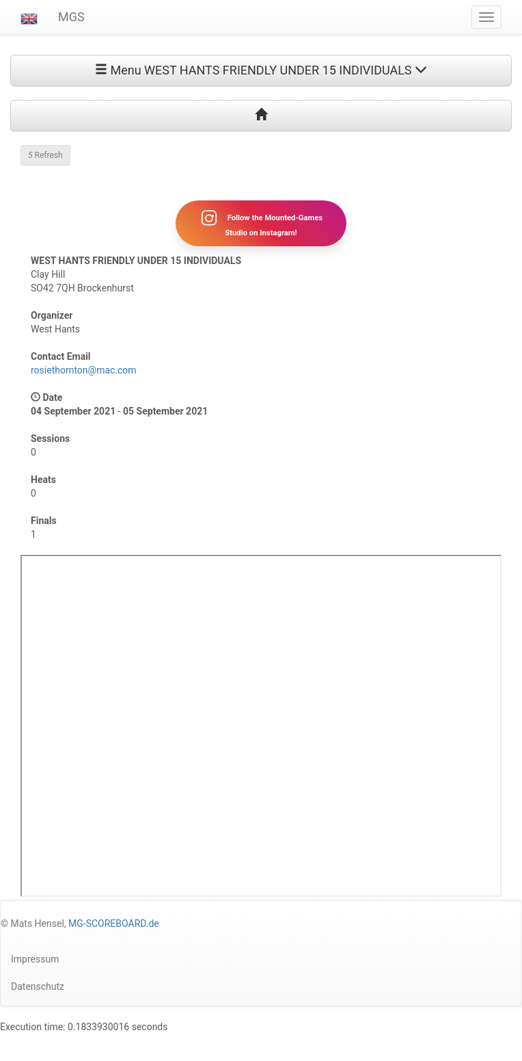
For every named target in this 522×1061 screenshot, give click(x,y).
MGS (71, 17)
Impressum (35, 959)
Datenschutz (37, 986)
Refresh (45, 155)
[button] (29, 17)
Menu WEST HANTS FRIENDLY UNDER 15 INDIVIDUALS (261, 70)
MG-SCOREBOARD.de (113, 923)
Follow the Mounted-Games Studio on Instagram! (261, 223)
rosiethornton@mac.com (84, 370)
